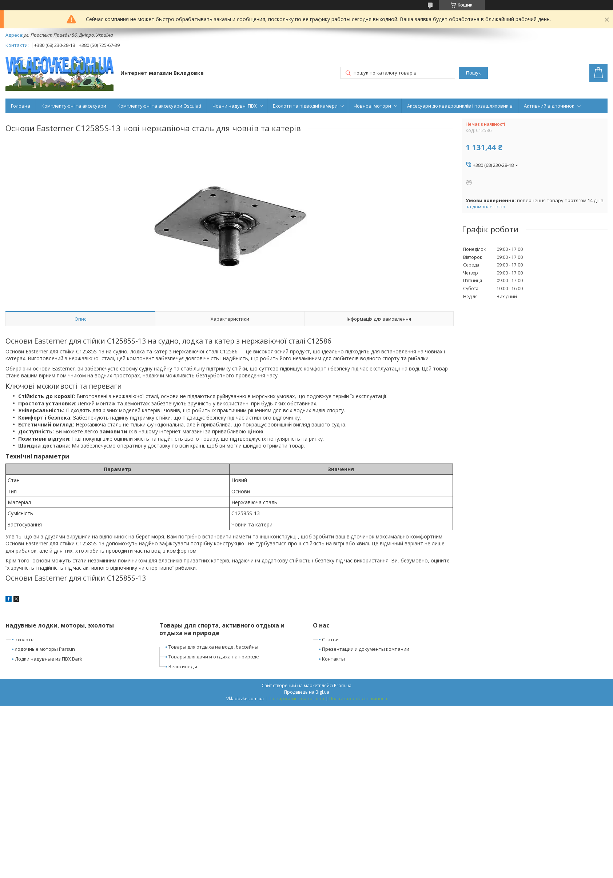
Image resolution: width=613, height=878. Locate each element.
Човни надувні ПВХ (234, 106)
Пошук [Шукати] (473, 73)
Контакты (333, 659)
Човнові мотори (372, 106)
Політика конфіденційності (358, 698)
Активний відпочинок (549, 106)
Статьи (330, 639)
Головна (20, 106)
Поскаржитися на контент (296, 698)
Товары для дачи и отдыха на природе (213, 656)
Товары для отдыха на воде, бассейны (213, 647)
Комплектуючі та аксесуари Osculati (159, 106)
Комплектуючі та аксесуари (73, 106)
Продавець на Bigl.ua (306, 692)
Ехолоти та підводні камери (305, 106)
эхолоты (25, 639)
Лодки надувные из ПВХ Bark (48, 659)
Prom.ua (342, 685)
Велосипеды (182, 666)
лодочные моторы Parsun (45, 649)
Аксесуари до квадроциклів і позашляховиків (460, 106)
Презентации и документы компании (365, 649)
